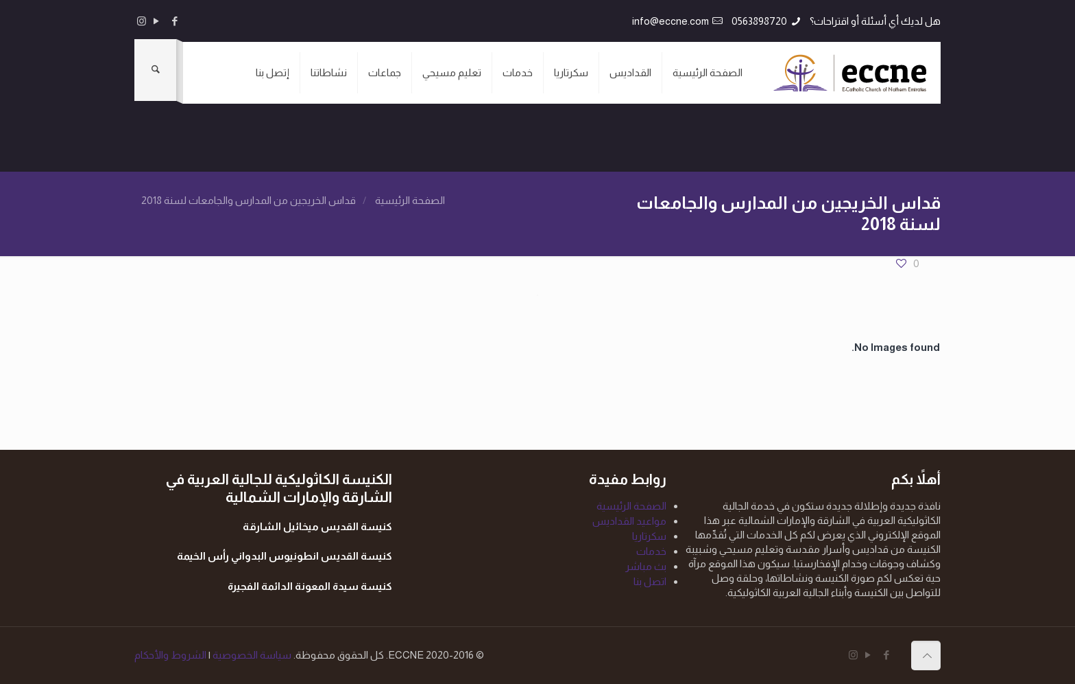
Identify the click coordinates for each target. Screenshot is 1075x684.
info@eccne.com (670, 21)
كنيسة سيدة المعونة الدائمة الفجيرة (310, 586)
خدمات (651, 551)
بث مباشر (645, 566)
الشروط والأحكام (170, 655)
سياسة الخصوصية (250, 655)
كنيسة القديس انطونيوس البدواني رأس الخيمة (284, 556)
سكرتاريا (649, 536)
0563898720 (759, 21)
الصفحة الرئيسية (410, 200)
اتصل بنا (649, 581)
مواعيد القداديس (629, 521)
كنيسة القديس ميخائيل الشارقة (317, 526)
